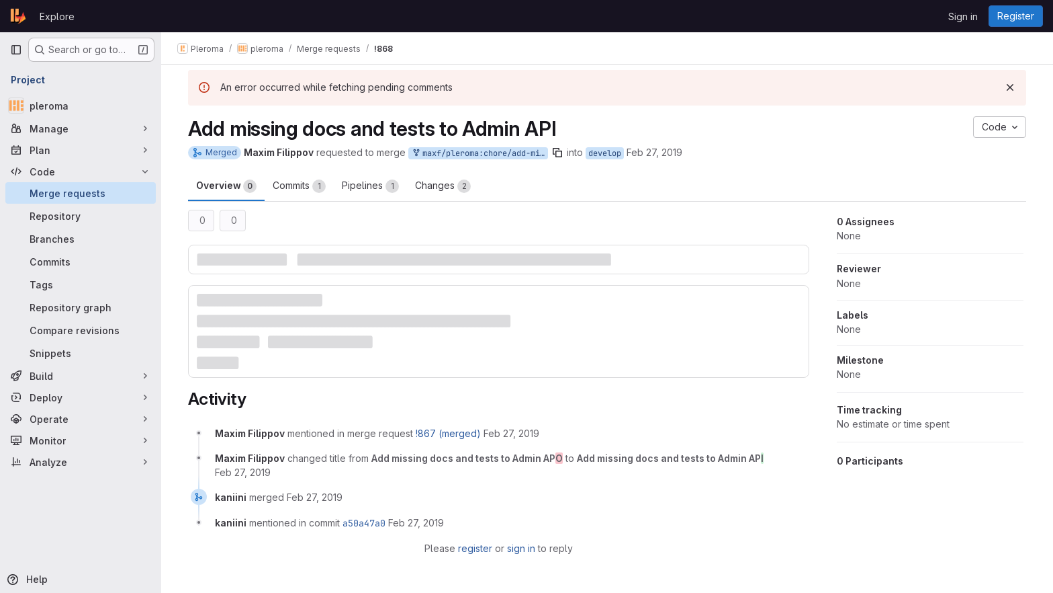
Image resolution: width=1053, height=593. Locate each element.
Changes (443, 186)
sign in (521, 548)
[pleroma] (80, 105)
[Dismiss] (1010, 87)
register (475, 548)
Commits (299, 186)
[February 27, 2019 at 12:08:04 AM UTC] (511, 433)
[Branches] (80, 238)
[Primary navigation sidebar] (16, 50)
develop (604, 153)
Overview (226, 186)
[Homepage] (18, 16)
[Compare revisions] (80, 330)
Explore (57, 16)
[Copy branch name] (557, 153)
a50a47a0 (363, 523)
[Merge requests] (80, 193)
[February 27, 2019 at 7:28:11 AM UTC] (314, 497)
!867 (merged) (448, 433)
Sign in (963, 16)
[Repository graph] (80, 307)
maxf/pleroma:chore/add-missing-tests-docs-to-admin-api (479, 153)
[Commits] (80, 261)
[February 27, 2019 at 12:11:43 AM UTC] (243, 472)
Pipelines (370, 186)
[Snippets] (80, 353)
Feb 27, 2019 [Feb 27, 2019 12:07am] (654, 152)
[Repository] (80, 216)
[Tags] (80, 284)
